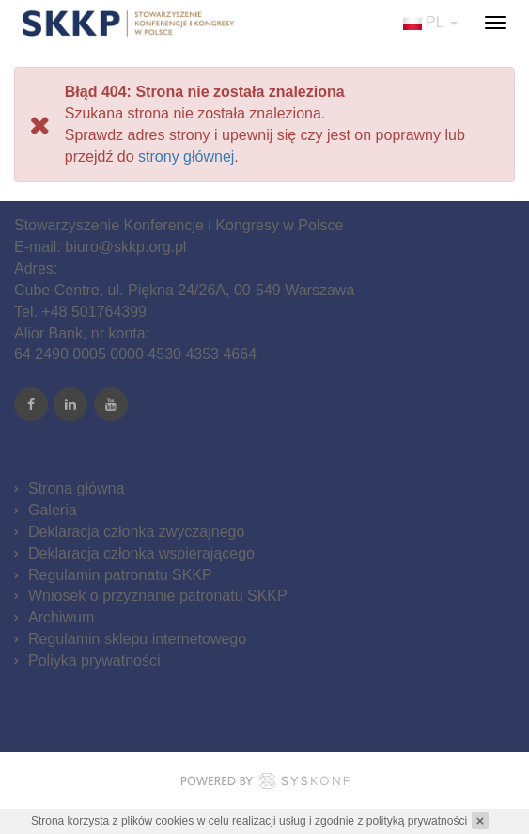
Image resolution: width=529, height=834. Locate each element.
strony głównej (186, 157)
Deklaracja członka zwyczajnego (136, 532)
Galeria (52, 510)
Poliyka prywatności (94, 661)
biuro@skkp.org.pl (125, 247)
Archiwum (61, 617)
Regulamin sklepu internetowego (137, 639)
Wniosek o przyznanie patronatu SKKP (158, 596)
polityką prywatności (416, 820)
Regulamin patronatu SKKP (120, 575)
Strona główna (76, 488)
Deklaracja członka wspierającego (141, 553)
